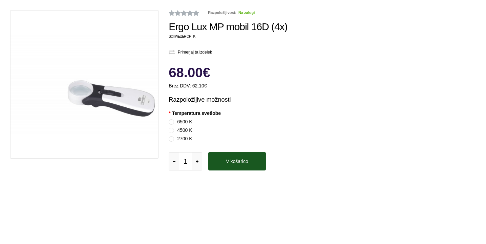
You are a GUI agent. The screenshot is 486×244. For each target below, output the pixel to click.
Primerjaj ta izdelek (190, 52)
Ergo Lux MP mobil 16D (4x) (228, 26)
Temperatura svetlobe (196, 113)
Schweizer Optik (182, 36)
